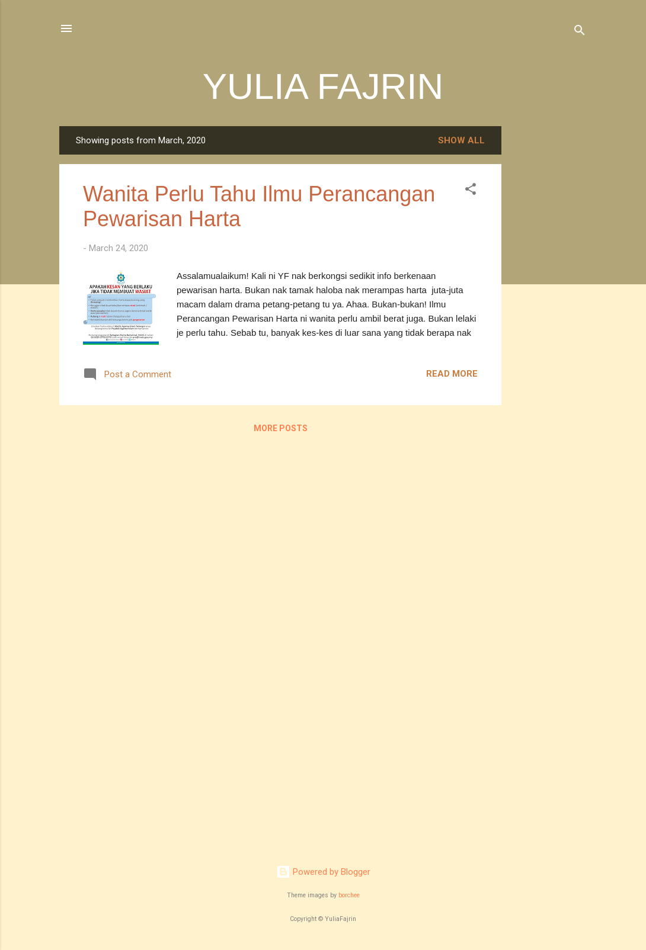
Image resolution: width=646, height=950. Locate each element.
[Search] (580, 32)
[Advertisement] (549, 304)
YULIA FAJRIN (323, 86)
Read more (452, 373)
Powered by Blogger (323, 871)
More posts (281, 428)
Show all (461, 140)
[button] (470, 191)
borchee (349, 895)
